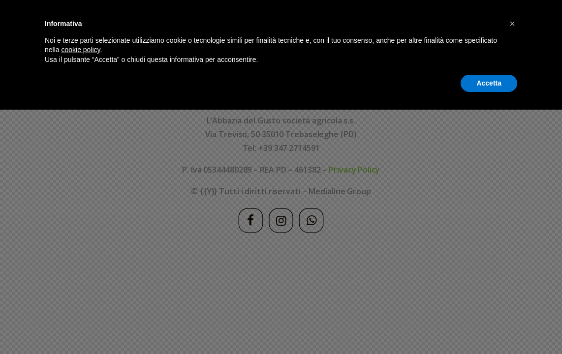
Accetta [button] (488, 327)
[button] (512, 268)
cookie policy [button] (80, 294)
